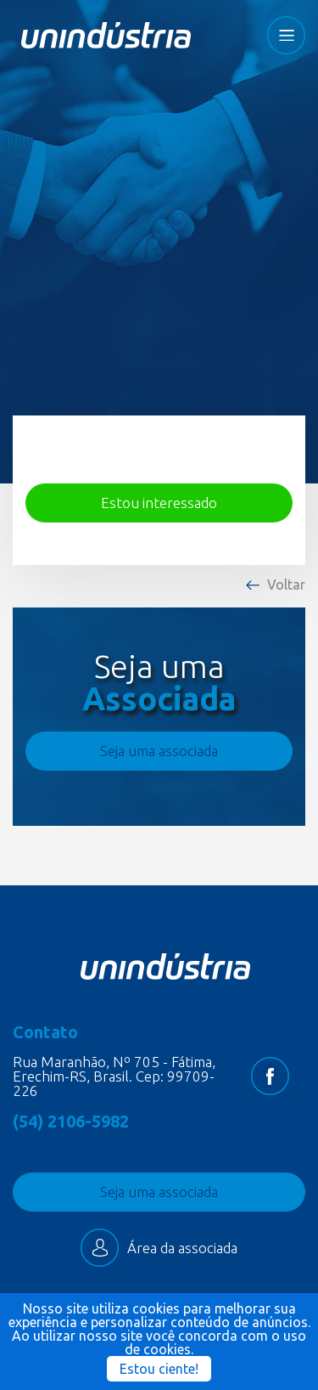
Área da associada (159, 1248)
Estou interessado (159, 502)
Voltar (286, 584)
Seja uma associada (159, 751)
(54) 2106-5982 (71, 1121)
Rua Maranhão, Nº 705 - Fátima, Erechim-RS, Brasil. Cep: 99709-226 (114, 1076)
